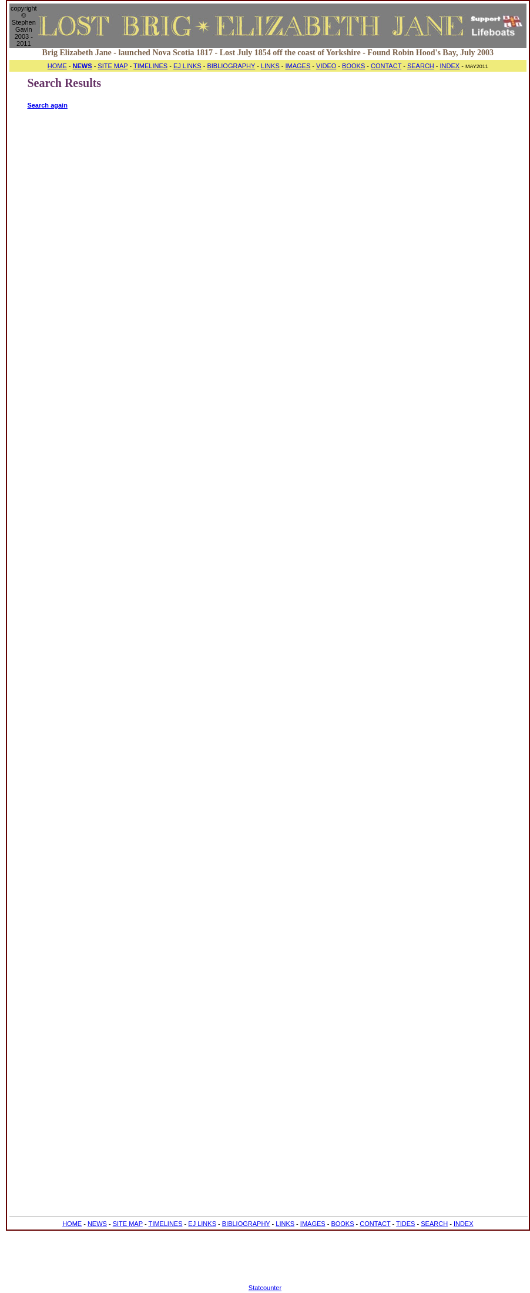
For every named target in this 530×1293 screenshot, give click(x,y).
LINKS (270, 65)
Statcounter (265, 1287)
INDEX (450, 65)
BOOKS (353, 65)
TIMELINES (150, 65)
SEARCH (420, 65)
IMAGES (298, 65)
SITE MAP (113, 65)
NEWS (97, 1223)
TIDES (405, 1223)
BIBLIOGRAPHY (231, 65)
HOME (57, 65)
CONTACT (386, 65)
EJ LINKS (187, 65)
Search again (47, 105)
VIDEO (326, 65)
